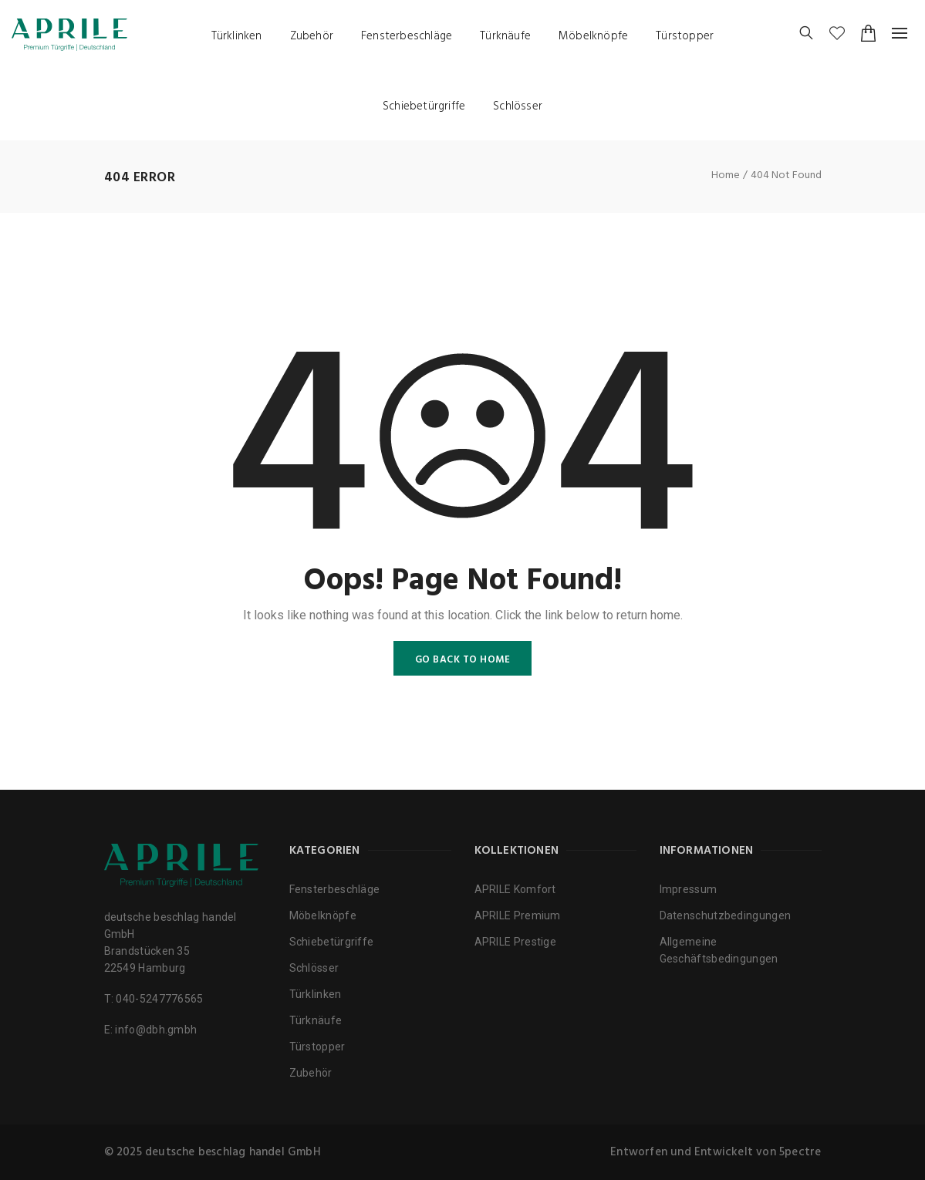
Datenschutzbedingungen (726, 915)
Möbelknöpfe (593, 36)
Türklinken (236, 36)
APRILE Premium (517, 915)
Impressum (688, 889)
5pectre (800, 1152)
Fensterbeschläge (406, 36)
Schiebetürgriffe (424, 106)
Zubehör (311, 36)
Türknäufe (505, 36)
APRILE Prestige (515, 942)
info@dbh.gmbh (156, 1029)
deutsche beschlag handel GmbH (233, 1152)
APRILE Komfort (515, 889)
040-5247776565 (159, 999)
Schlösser (517, 106)
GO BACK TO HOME (463, 660)
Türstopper (685, 36)
